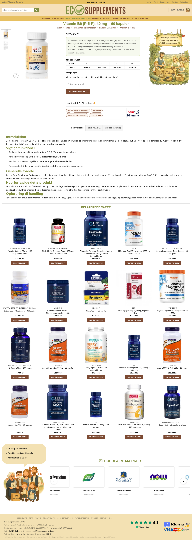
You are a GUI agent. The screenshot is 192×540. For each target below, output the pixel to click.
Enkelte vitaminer (107, 27)
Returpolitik (35, 518)
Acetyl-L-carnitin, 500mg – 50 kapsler (58, 368)
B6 (133, 27)
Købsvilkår (185, 2)
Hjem (59, 27)
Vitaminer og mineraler (78, 18)
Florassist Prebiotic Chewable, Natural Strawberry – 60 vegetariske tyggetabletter (96, 253)
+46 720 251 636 (15, 531)
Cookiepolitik (64, 518)
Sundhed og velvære (53, 18)
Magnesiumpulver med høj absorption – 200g (172, 311)
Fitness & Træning (102, 18)
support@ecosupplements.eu (41, 531)
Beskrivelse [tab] (77, 128)
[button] (13, 2)
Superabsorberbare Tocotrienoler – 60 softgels (172, 252)
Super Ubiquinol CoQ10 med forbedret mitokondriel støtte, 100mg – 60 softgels (58, 427)
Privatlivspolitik (80, 518)
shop (68, 27)
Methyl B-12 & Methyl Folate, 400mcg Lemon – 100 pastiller (58, 252)
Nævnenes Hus (20, 534)
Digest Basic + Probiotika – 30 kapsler (19, 311)
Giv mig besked (78, 91)
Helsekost (97, 111)
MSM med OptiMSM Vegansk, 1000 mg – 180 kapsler (134, 252)
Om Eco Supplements (161, 2)
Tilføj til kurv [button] (20, 263)
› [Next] (183, 481)
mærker (148, 2)
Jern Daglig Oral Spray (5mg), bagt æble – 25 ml (134, 311)
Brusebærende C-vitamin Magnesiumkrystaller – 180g (58, 311)
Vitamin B (124, 27)
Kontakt (175, 2)
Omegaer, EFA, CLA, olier (126, 18)
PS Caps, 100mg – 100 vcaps (20, 368)
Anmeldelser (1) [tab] (113, 128)
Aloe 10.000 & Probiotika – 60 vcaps (172, 368)
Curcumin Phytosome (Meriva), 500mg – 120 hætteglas (134, 425)
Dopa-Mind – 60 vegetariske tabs (172, 425)
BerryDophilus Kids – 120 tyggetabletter (96, 368)
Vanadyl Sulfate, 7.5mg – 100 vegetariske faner (20, 252)
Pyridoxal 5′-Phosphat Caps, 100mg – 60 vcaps (134, 368)
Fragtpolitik (49, 518)
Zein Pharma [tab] (94, 128)
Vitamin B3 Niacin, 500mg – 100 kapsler (96, 425)
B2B (111, 518)
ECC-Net (49, 534)
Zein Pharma (96, 115)
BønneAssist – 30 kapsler (96, 311)
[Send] (36, 10)
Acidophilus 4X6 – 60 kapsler (20, 425)
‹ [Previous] (53, 481)
